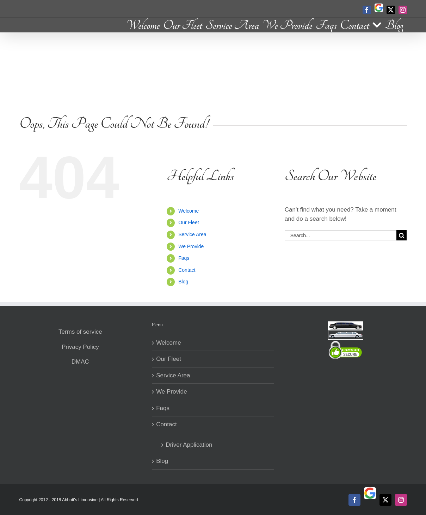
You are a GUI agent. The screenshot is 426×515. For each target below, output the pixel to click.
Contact (186, 270)
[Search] (401, 235)
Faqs (183, 258)
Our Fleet (188, 222)
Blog (183, 281)
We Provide (191, 246)
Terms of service (80, 331)
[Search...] (341, 235)
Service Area (192, 234)
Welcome (188, 211)
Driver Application (189, 444)
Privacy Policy (80, 347)
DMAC (80, 361)
